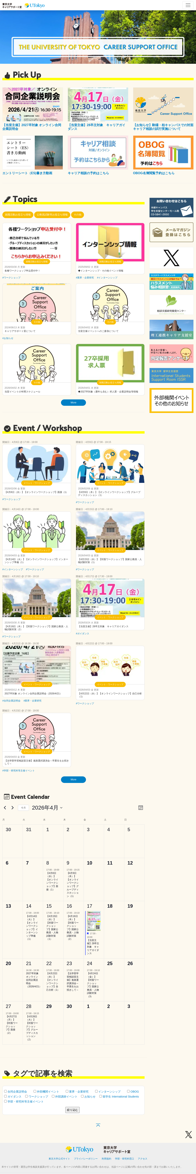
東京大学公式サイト (59, 1158)
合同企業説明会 (15, 1091)
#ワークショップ (11, 277)
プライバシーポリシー (86, 1158)
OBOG (133, 1091)
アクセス (142, 1158)
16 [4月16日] (69, 906)
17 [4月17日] (89, 906)
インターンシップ (108, 1091)
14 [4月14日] (28, 906)
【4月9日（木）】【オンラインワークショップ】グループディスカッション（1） (73, 885)
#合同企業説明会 (11, 700)
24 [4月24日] (89, 963)
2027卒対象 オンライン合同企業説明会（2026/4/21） (33, 980)
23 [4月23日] (69, 963)
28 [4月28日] (28, 1006)
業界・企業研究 (77, 1091)
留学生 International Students (119, 1096)
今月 (23, 807)
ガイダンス (12, 1096)
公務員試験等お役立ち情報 (52, 214)
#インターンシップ (107, 277)
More (73, 402)
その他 (77, 214)
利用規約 (106, 1158)
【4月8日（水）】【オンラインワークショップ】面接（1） (52, 881)
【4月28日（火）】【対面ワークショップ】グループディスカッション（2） (32, 1028)
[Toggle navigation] (188, 5)
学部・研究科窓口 (124, 1158)
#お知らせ (7, 338)
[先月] (4, 807)
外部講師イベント (64, 1096)
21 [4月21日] (28, 963)
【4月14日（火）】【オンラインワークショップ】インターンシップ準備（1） (32, 928)
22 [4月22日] (49, 963)
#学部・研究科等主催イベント (18, 770)
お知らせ (88, 1096)
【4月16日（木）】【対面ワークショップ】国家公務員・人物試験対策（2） (73, 928)
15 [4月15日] (49, 906)
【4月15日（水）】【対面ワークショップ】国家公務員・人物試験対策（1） (52, 928)
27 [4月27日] (8, 1006)
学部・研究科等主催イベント (24, 1101)
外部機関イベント (46, 1091)
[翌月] (12, 807)
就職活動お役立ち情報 (18, 214)
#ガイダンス (82, 633)
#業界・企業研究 (85, 277)
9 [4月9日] (68, 863)
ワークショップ (36, 1096)
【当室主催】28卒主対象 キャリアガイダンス (93, 947)
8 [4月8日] (47, 863)
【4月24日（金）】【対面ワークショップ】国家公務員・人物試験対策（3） (93, 985)
